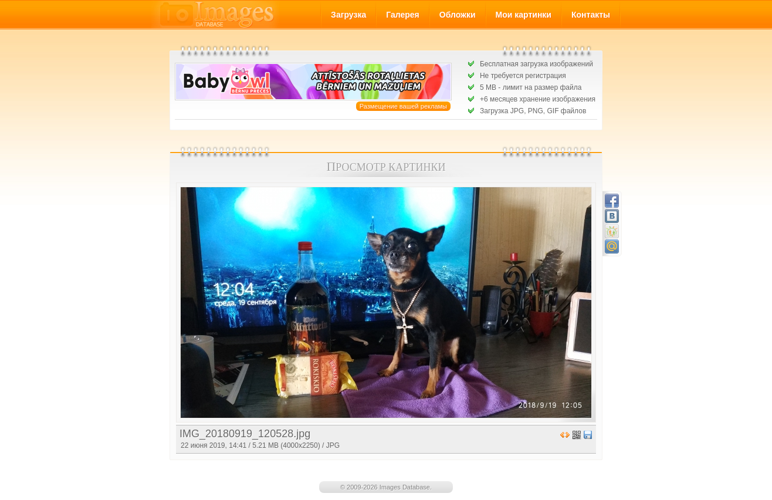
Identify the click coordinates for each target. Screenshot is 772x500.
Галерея (402, 14)
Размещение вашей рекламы (403, 106)
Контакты (590, 14)
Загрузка (348, 14)
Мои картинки (523, 14)
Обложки (457, 14)
